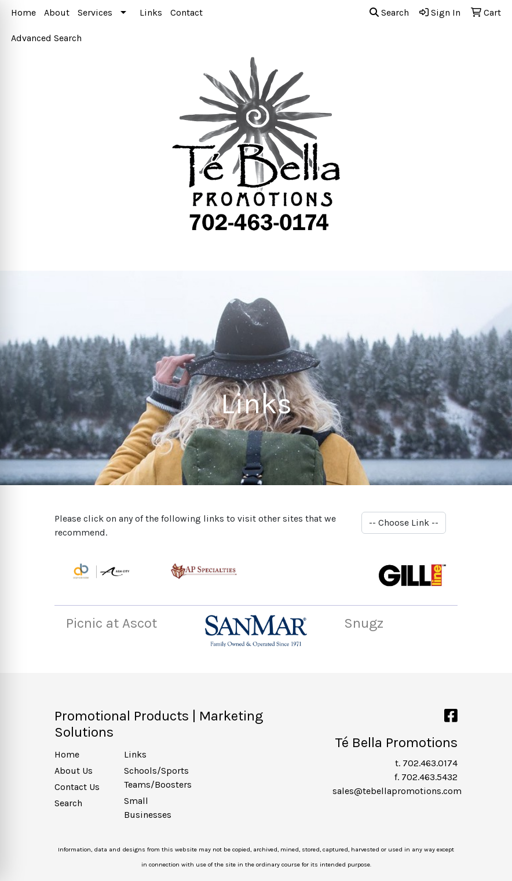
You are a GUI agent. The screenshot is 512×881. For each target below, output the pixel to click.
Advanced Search (46, 37)
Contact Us (77, 786)
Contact (186, 12)
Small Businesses (147, 807)
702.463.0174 (430, 763)
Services (95, 12)
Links (151, 12)
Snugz (363, 623)
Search (389, 12)
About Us (73, 770)
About (57, 12)
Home (23, 12)
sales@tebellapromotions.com (397, 790)
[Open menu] (488, 253)
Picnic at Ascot (111, 623)
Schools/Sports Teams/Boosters (152, 777)
